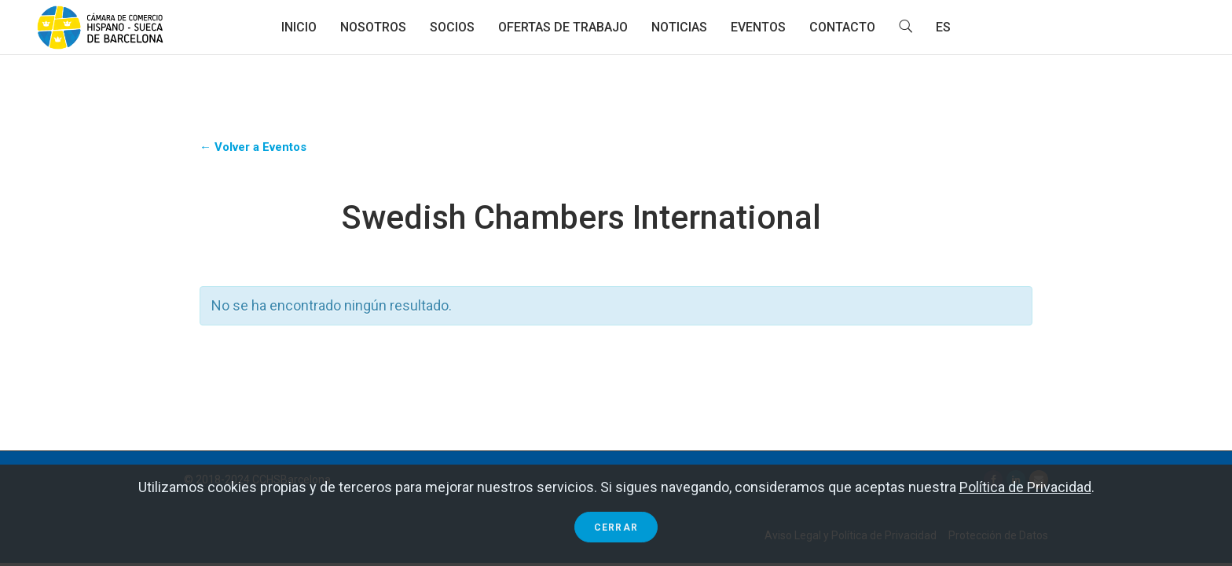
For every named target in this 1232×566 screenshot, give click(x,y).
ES (943, 27)
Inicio (299, 27)
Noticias (679, 27)
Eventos (758, 27)
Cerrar (616, 527)
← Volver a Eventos (253, 147)
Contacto (842, 27)
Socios (452, 27)
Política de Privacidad (1025, 487)
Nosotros (373, 27)
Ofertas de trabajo (563, 27)
